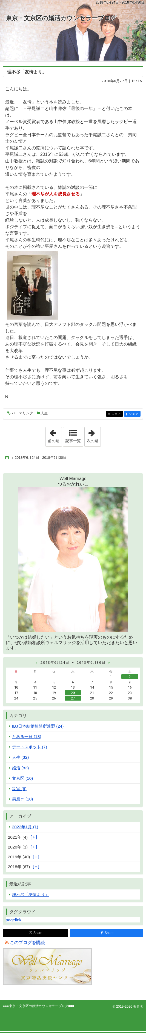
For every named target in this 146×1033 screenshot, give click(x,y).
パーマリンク (22, 413)
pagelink (13, 920)
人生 (44, 413)
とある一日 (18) (26, 736)
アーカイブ (20, 816)
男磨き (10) (22, 799)
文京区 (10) (22, 778)
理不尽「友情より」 (27, 72)
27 (73, 698)
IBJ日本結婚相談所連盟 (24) (38, 726)
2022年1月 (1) (25, 826)
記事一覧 (73, 441)
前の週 (55, 435)
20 (73, 692)
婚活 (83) (20, 768)
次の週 (94, 435)
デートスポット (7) (29, 747)
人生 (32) (20, 757)
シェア (117, 414)
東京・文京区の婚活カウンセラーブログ (61, 18)
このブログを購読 (27, 942)
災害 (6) (19, 788)
